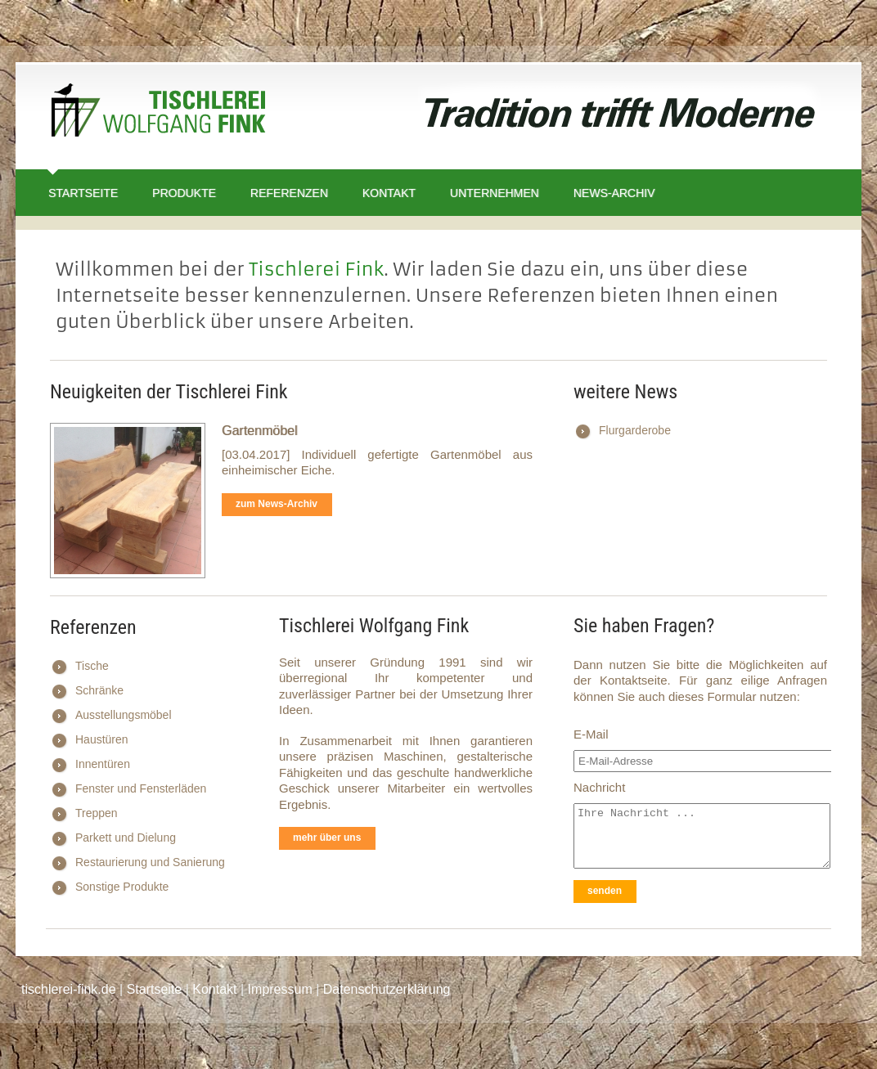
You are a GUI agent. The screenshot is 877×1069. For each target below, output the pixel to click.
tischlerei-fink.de (68, 989)
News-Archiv (614, 193)
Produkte (184, 193)
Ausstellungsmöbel (123, 714)
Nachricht (599, 787)
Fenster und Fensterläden (140, 788)
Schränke (99, 690)
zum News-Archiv (276, 504)
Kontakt (389, 193)
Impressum (280, 989)
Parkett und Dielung (125, 837)
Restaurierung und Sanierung (150, 862)
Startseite (83, 193)
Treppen (96, 813)
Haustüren (101, 739)
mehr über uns (327, 837)
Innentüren (102, 763)
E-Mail (591, 734)
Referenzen (289, 193)
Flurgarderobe (635, 430)
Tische (92, 665)
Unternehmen (494, 193)
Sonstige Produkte (122, 886)
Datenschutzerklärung (387, 989)
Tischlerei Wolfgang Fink (158, 113)
